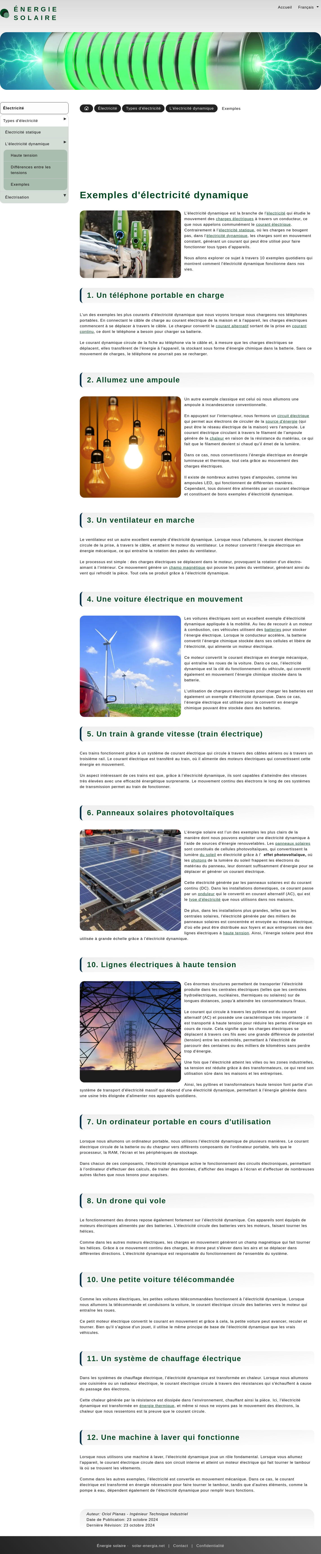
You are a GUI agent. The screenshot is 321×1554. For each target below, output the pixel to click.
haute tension (236, 933)
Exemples (20, 184)
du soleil (208, 854)
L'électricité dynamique (27, 144)
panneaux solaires (292, 843)
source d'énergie (282, 421)
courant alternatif (232, 326)
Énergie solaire (36, 13)
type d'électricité (205, 899)
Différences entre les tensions (31, 170)
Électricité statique (23, 132)
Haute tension (24, 155)
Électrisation (17, 197)
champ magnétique (187, 567)
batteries (273, 629)
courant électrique (273, 224)
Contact (180, 1545)
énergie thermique (157, 1405)
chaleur (217, 438)
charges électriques (235, 219)
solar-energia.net (148, 1545)
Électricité (13, 108)
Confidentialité (210, 1545)
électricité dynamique (227, 235)
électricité (276, 213)
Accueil (285, 7)
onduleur (206, 894)
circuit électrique (293, 415)
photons (199, 860)
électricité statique (236, 230)
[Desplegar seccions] (63, 120)
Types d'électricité (20, 120)
